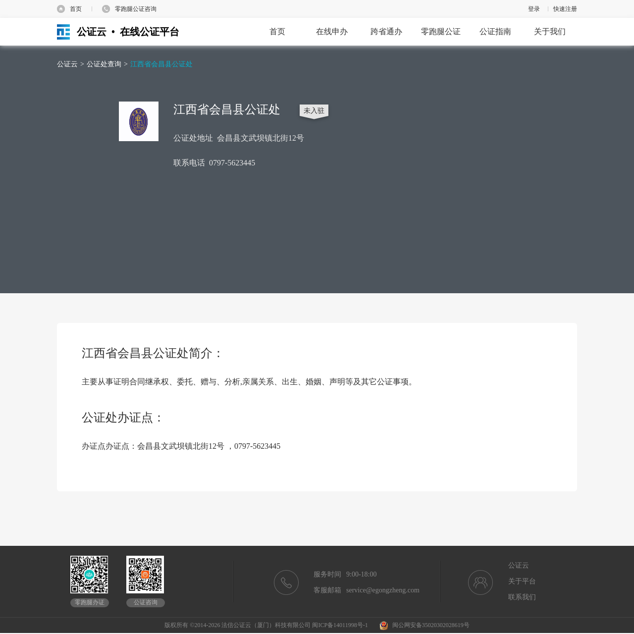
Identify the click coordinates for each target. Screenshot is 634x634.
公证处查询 (104, 64)
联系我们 (522, 597)
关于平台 (522, 581)
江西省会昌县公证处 (161, 64)
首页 (76, 8)
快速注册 (565, 8)
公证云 (67, 64)
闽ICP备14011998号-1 (340, 625)
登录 (534, 8)
